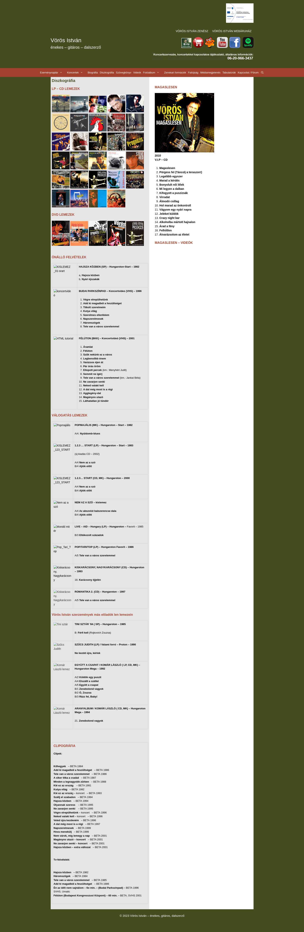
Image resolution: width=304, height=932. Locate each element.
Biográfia (93, 72)
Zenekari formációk (175, 72)
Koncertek (77, 72)
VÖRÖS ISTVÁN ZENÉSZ (192, 31)
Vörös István (66, 40)
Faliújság (193, 72)
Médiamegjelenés (210, 72)
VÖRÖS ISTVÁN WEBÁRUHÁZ (231, 31)
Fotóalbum (153, 72)
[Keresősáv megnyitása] (262, 72)
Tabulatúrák (229, 72)
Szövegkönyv (123, 72)
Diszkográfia (107, 72)
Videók (137, 72)
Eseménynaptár (53, 72)
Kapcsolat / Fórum (248, 72)
